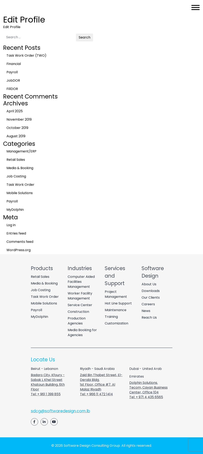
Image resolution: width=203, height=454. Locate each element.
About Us (149, 284)
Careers (148, 304)
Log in (11, 225)
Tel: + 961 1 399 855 (46, 394)
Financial (13, 63)
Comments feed (19, 241)
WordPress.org (18, 250)
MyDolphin (15, 209)
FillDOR (12, 88)
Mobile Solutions (19, 193)
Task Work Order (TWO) (26, 55)
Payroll (12, 72)
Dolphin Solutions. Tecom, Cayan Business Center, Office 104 (148, 387)
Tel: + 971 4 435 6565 (146, 397)
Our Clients (151, 297)
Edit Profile (11, 27)
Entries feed (16, 233)
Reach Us (149, 317)
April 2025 (14, 111)
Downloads (151, 290)
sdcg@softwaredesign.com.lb (60, 411)
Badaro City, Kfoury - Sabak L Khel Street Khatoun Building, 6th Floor (48, 382)
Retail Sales (15, 159)
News (146, 310)
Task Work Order (20, 184)
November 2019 (19, 119)
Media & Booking (19, 168)
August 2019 (15, 136)
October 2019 (17, 127)
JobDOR (13, 80)
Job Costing (16, 176)
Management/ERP (21, 151)
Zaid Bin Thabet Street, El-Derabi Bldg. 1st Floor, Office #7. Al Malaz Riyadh (101, 382)
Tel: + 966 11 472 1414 (96, 394)
